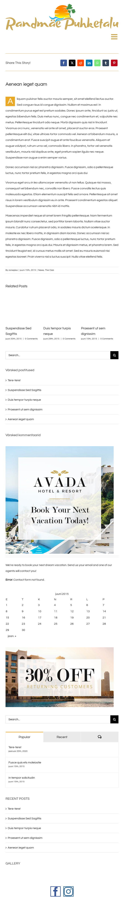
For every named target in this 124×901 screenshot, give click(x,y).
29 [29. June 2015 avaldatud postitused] (7, 630)
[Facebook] (63, 63)
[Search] (114, 355)
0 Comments (31, 339)
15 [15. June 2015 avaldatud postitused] (7, 617)
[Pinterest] (114, 63)
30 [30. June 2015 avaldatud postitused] (23, 630)
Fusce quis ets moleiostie (24, 762)
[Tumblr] (105, 63)
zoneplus (13, 270)
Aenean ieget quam (21, 419)
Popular (24, 737)
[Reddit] (80, 63)
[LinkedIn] (89, 63)
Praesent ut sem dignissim (25, 409)
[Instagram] (68, 891)
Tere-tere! (14, 380)
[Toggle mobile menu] (114, 35)
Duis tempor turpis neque (24, 399)
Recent (62, 737)
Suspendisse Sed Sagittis (24, 390)
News (41, 270)
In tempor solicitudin (21, 777)
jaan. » (12, 636)
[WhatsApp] (97, 63)
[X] (72, 63)
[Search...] (58, 355)
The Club (49, 270)
